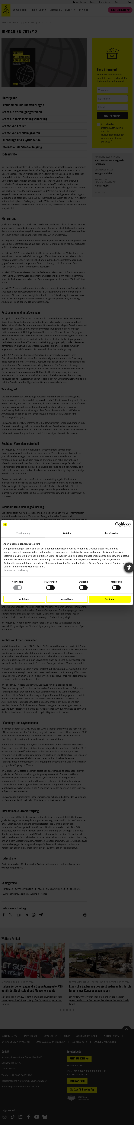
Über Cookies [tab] (110, 533)
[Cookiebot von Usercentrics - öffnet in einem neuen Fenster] (117, 524)
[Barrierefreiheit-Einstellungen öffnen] (129, 567)
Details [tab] (67, 533)
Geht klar (110, 599)
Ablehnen (24, 599)
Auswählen (67, 599)
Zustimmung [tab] (23, 533)
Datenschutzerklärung (16, 570)
